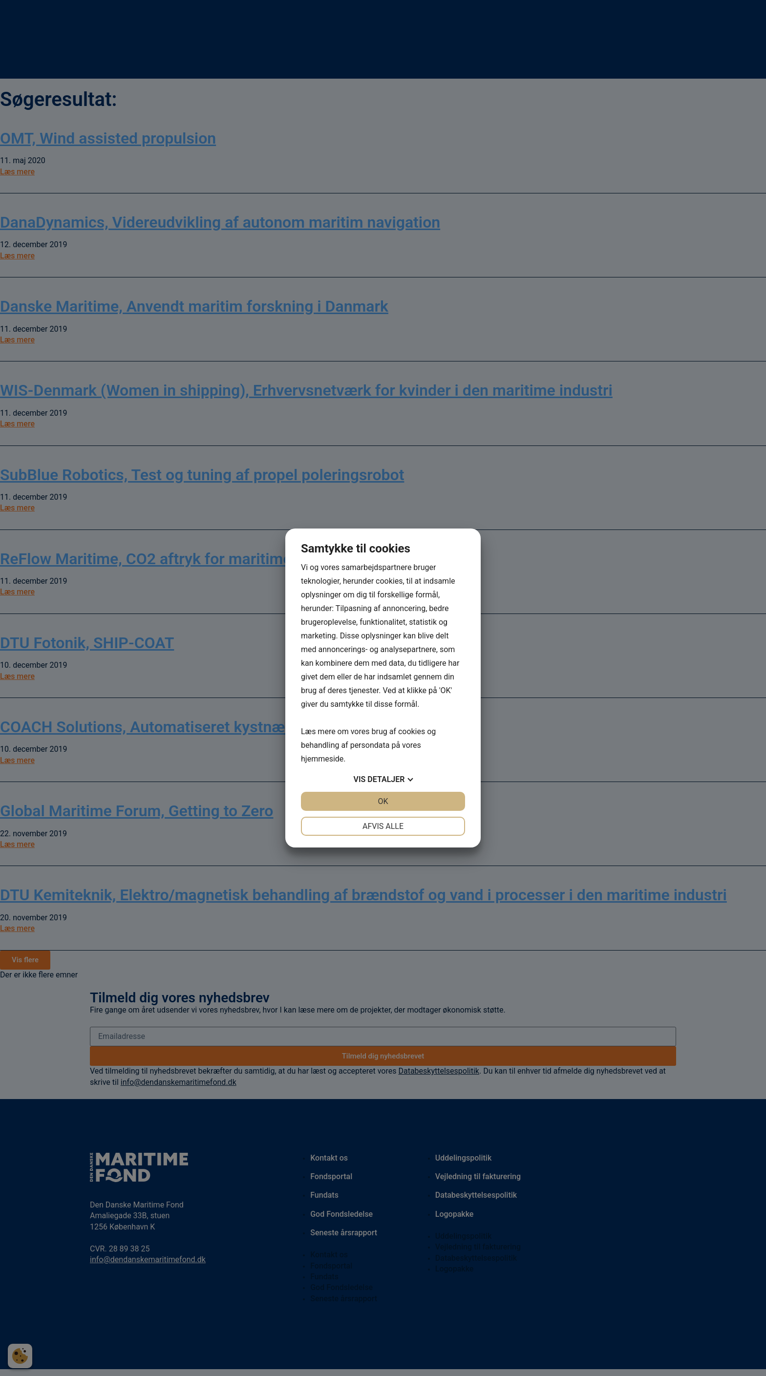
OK (383, 801)
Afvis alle (383, 826)
